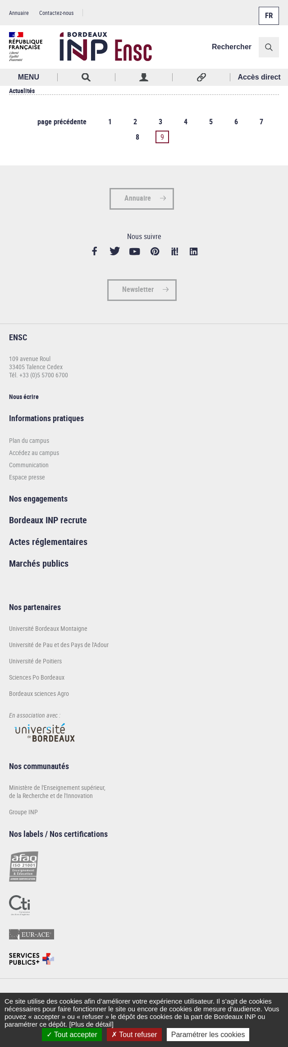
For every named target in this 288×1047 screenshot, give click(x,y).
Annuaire (19, 12)
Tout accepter (71, 1034)
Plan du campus (29, 440)
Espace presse (27, 477)
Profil (144, 77)
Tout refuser (134, 1034)
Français (268, 10)
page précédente (62, 122)
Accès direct (259, 77)
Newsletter (138, 289)
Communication (29, 464)
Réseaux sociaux (201, 77)
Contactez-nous (56, 12)
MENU (28, 77)
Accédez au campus (34, 452)
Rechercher (231, 47)
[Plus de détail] (91, 1024)
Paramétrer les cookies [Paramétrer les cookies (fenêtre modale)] (208, 1034)
